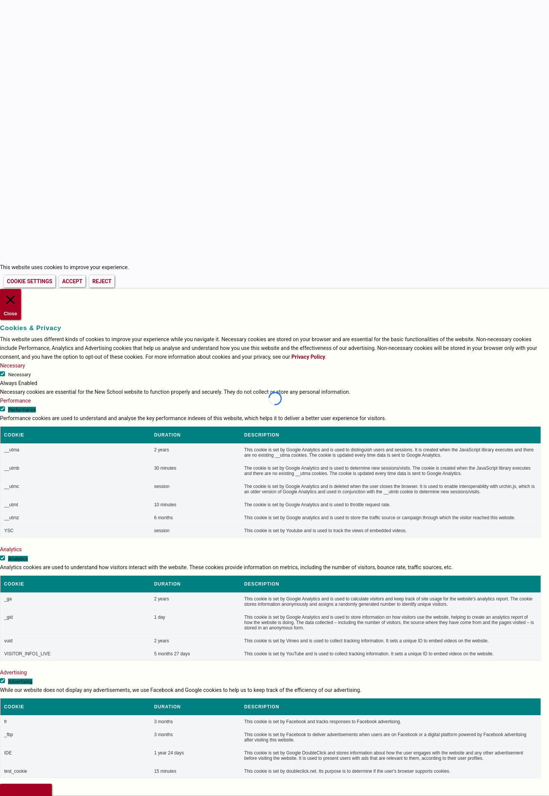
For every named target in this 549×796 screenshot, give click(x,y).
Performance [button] (15, 399)
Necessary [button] (12, 364)
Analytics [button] (11, 548)
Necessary (19, 373)
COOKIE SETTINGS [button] (29, 281)
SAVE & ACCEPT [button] (26, 789)
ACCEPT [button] (72, 281)
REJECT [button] (101, 281)
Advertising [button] (13, 671)
